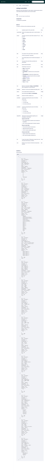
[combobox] (38, 2)
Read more (27, 77)
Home (29, 1)
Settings (20, 5)
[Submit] (32, 1)
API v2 (17, 5)
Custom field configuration (25, 5)
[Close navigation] (13, 5)
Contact (26, 1)
